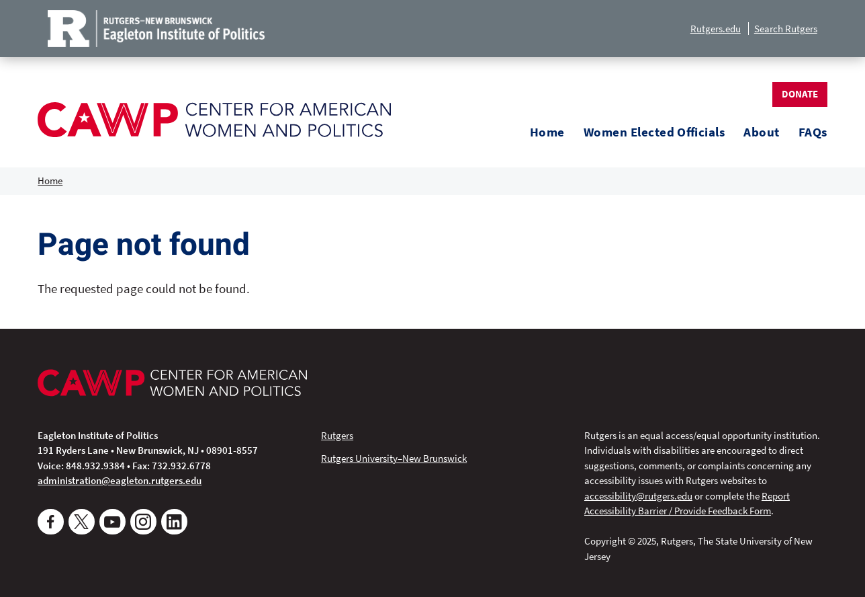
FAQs (813, 132)
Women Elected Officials (654, 132)
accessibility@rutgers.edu (638, 495)
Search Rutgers (785, 28)
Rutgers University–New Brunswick (394, 458)
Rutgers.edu (715, 28)
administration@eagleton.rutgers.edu (119, 480)
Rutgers (337, 435)
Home (547, 132)
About (761, 132)
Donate (800, 93)
